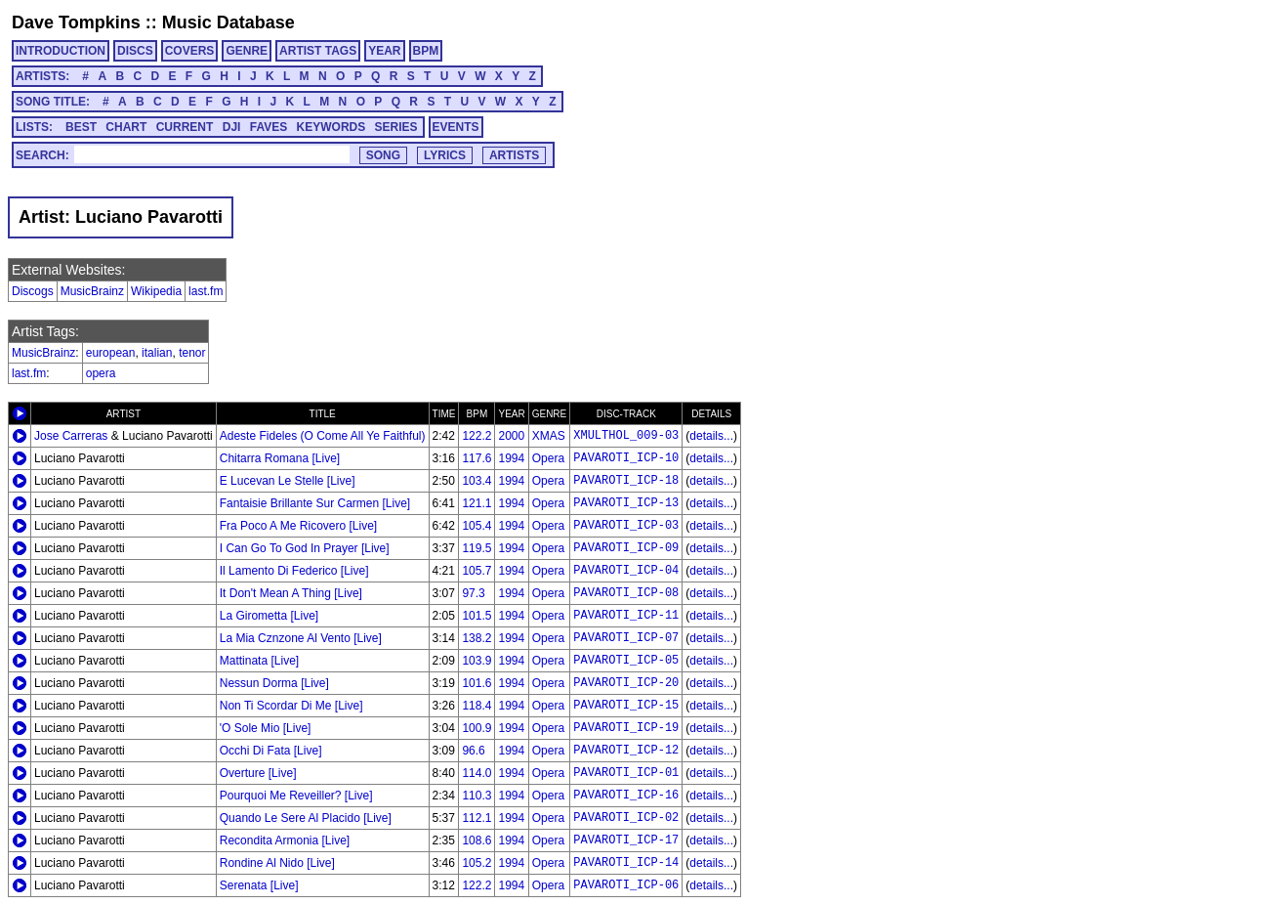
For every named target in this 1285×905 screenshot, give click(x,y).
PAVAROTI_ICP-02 (626, 818)
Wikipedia (156, 291)
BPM (426, 51)
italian (157, 353)
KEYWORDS (331, 127)
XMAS (548, 436)
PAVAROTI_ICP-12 (626, 750)
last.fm (205, 291)
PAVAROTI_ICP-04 (626, 571)
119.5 (476, 548)
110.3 (476, 795)
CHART (125, 127)
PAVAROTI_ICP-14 (626, 863)
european (111, 353)
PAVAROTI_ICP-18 (626, 481)
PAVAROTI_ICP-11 (626, 616)
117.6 (476, 458)
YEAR (384, 51)
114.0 (476, 773)
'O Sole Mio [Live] (265, 728)
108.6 (476, 840)
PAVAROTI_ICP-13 (626, 503)
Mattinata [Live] (259, 661)
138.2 (476, 638)
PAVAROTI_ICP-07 (626, 638)
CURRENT (185, 127)
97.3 (473, 593)
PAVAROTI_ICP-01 (626, 773)
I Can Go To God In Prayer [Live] (305, 548)
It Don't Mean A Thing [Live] (291, 593)
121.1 (476, 503)
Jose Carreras (70, 436)
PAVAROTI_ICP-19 (626, 728)
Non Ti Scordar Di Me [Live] (291, 705)
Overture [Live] (258, 773)
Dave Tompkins (76, 22)
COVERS (190, 51)
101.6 (476, 683)
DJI (232, 127)
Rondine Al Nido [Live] (277, 863)
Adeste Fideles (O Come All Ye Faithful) (323, 436)
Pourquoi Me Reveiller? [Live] (296, 795)
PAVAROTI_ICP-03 (626, 526)
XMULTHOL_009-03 (626, 436)
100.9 (476, 728)
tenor (192, 353)
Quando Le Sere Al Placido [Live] (306, 818)
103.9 (476, 661)
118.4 (476, 705)
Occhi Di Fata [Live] (271, 750)
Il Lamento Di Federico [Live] (294, 571)
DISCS (135, 51)
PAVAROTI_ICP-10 (626, 458)
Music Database (228, 22)
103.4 (476, 481)
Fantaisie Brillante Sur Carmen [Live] (315, 503)
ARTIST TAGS (317, 51)
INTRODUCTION (60, 51)
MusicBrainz (92, 291)
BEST (81, 127)
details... (711, 436)
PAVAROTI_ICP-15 (626, 705)
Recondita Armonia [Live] (285, 840)
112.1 (476, 818)
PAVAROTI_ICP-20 (626, 683)
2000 (511, 436)
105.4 (476, 526)
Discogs (33, 291)
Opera (548, 458)
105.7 (476, 571)
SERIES (396, 127)
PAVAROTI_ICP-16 (626, 795)
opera (101, 373)
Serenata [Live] (259, 885)
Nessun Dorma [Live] (274, 683)
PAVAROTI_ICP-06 (626, 885)
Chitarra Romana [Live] (280, 458)
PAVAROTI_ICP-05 (626, 661)
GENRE (247, 51)
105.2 (476, 863)
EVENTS (456, 127)
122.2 (476, 436)
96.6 (473, 750)
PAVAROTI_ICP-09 (626, 548)
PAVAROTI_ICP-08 (626, 593)
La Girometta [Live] (269, 616)
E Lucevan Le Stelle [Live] (287, 481)
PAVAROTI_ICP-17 (626, 840)
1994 (511, 458)
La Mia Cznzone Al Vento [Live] (301, 638)
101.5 (476, 616)
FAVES (268, 127)
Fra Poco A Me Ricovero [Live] (298, 526)
